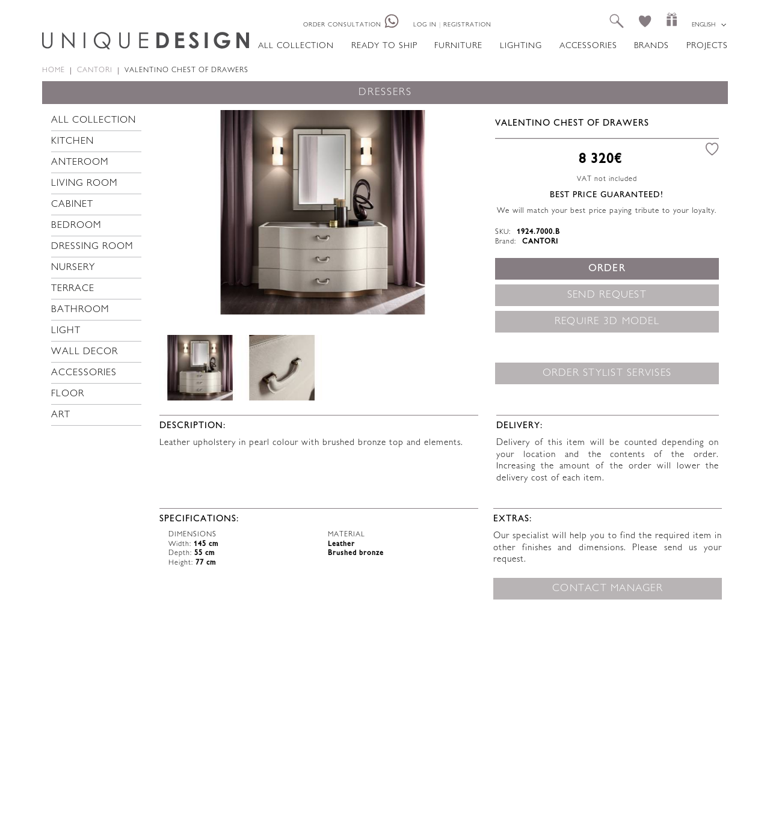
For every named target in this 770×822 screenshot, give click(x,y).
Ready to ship (384, 46)
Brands (651, 46)
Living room (84, 183)
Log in (425, 25)
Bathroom (80, 309)
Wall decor (84, 352)
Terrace (72, 288)
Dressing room (92, 246)
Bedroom (76, 225)
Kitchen (72, 141)
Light (66, 331)
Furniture (458, 46)
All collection (296, 46)
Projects (707, 46)
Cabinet (72, 204)
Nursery (73, 267)
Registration (467, 25)
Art (60, 415)
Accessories (588, 46)
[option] (322, 212)
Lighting (521, 46)
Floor (67, 394)
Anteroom (80, 162)
